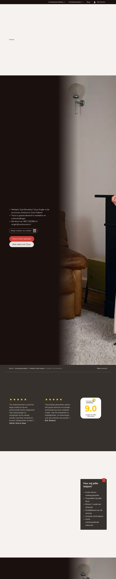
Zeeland (24, 213)
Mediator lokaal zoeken (37, 368)
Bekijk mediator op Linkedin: (21, 231)
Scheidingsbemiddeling (55, 2)
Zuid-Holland (36, 213)
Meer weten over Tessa (21, 244)
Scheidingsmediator (75, 2)
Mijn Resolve (101, 2)
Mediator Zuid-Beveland (54, 368)
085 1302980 (29, 221)
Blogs (88, 2)
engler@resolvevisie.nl (21, 224)
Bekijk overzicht (102, 368)
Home (11, 368)
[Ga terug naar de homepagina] (11, 40)
